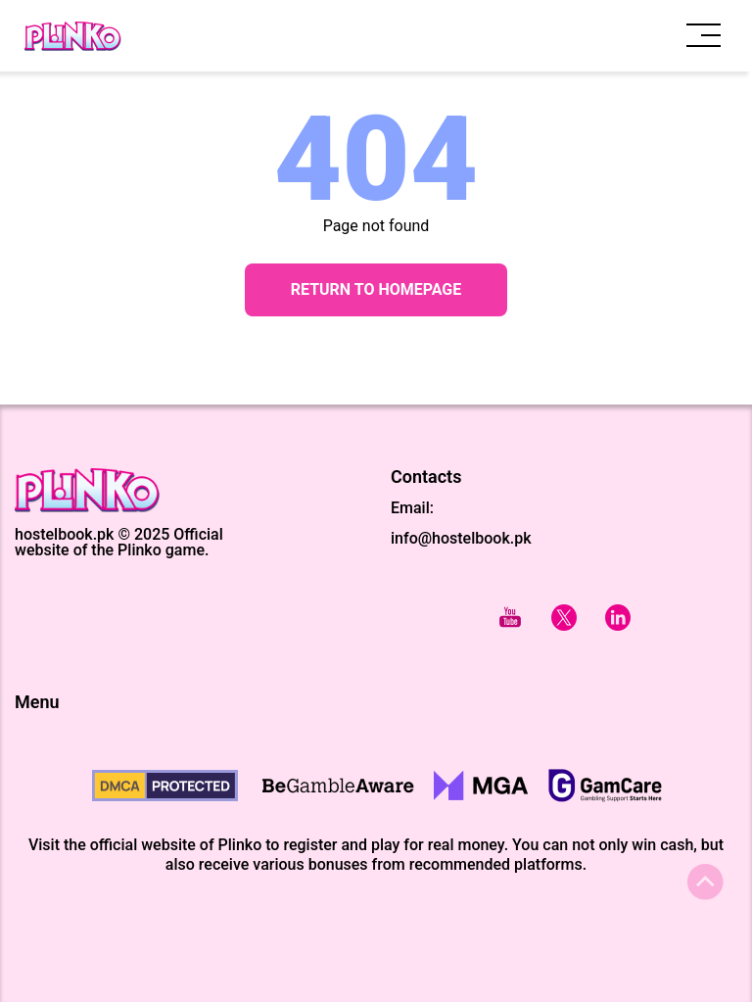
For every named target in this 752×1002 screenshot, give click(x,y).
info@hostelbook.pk (461, 538)
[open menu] (703, 36)
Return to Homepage (376, 289)
